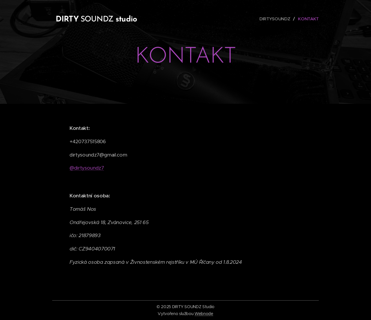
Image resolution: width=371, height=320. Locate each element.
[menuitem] (275, 19)
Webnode (203, 313)
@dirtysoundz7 (87, 168)
